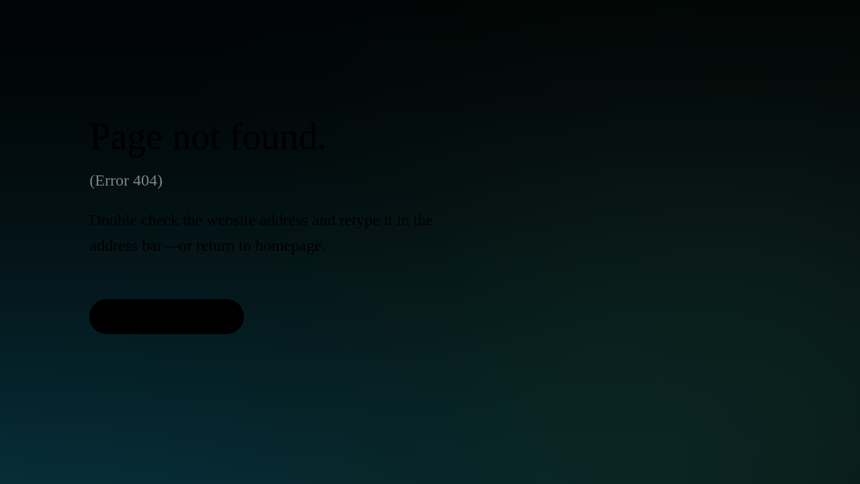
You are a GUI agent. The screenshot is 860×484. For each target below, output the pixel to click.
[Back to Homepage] (166, 316)
